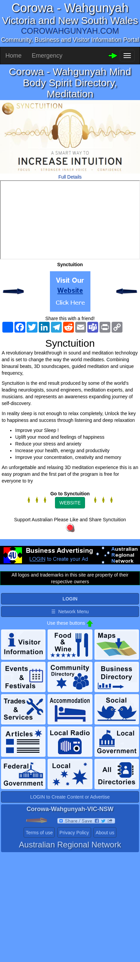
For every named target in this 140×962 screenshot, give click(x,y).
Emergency (47, 55)
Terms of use (39, 832)
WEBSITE (70, 502)
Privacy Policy (74, 832)
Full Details (70, 177)
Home (13, 55)
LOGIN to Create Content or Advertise (70, 797)
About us (104, 832)
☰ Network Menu (70, 611)
